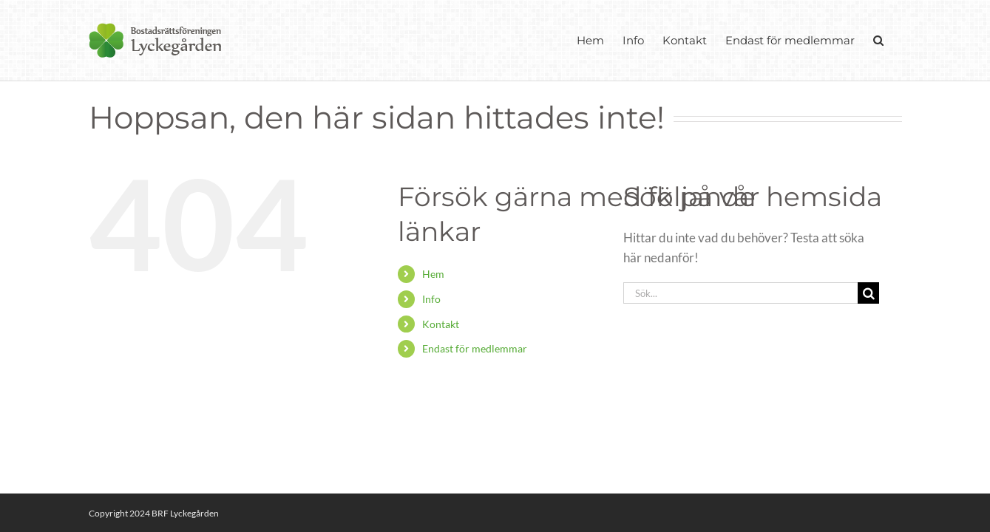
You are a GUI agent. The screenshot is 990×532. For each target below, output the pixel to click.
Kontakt (440, 324)
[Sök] (868, 293)
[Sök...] (740, 293)
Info (431, 299)
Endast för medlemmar (474, 348)
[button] (897, 40)
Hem (433, 273)
